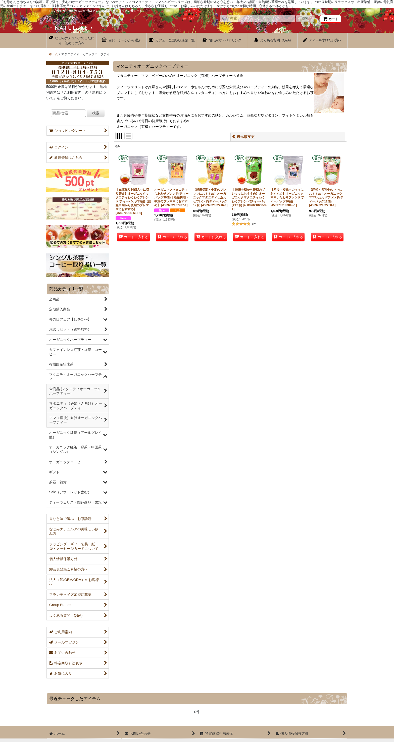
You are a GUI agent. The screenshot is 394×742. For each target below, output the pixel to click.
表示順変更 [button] (243, 137)
